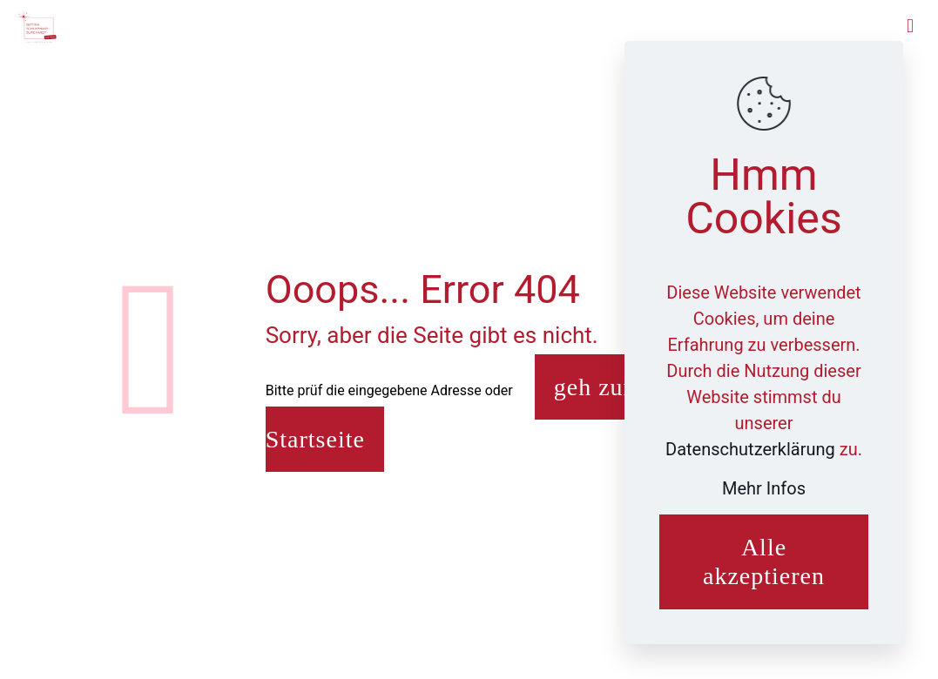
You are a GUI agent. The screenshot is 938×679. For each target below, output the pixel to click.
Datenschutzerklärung (752, 449)
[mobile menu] (910, 26)
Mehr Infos (764, 488)
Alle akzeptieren (764, 562)
